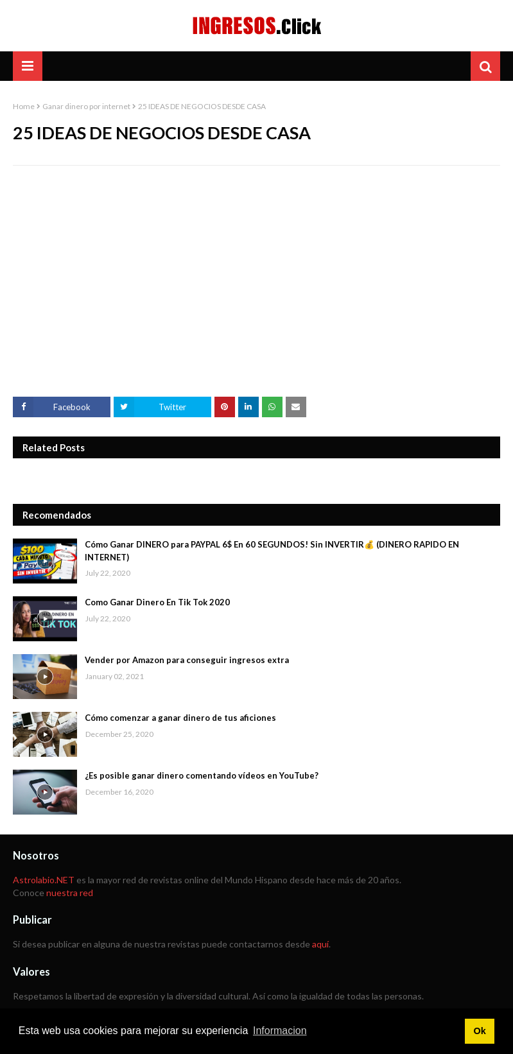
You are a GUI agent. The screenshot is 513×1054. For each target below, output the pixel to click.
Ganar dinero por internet (86, 106)
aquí (320, 943)
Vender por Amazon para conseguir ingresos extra (187, 660)
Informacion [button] (280, 1030)
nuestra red (69, 892)
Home (24, 106)
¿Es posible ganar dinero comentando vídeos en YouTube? (201, 775)
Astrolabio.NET (43, 879)
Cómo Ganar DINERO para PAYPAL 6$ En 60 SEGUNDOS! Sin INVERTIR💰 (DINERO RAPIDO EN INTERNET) (272, 550)
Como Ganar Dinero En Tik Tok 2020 (157, 602)
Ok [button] (479, 1031)
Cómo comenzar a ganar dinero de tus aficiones (180, 718)
